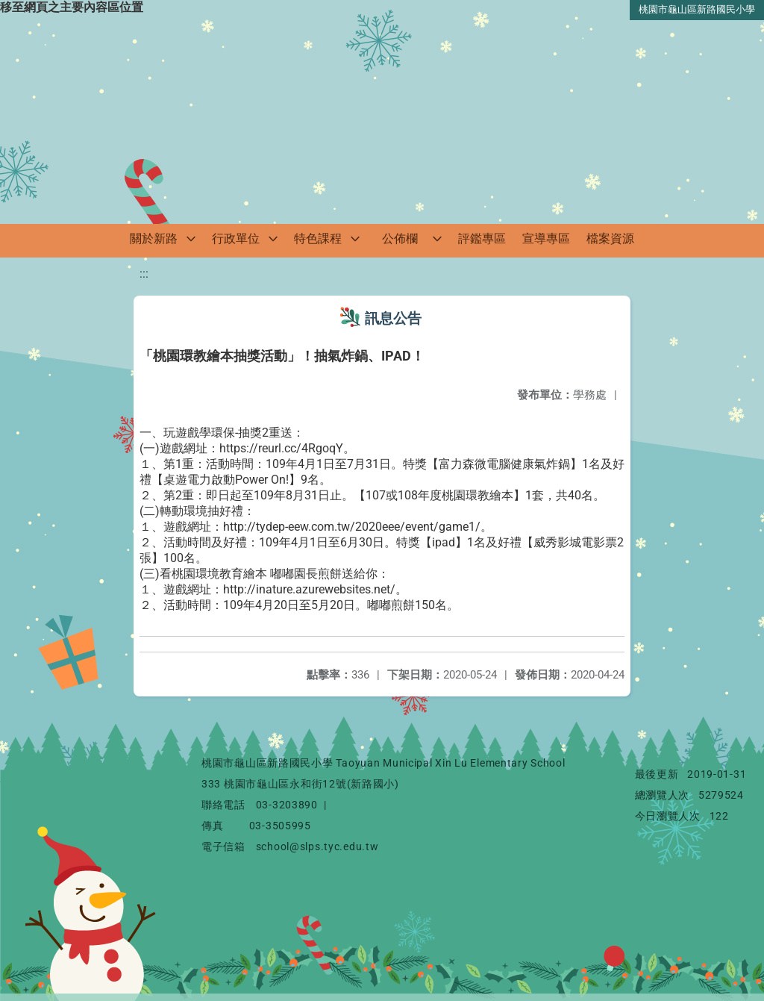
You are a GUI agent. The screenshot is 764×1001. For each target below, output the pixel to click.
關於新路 (154, 238)
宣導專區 (546, 238)
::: (144, 273)
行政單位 (236, 238)
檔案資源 (610, 238)
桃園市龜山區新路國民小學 (697, 9)
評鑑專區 (482, 238)
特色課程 (318, 238)
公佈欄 (400, 238)
